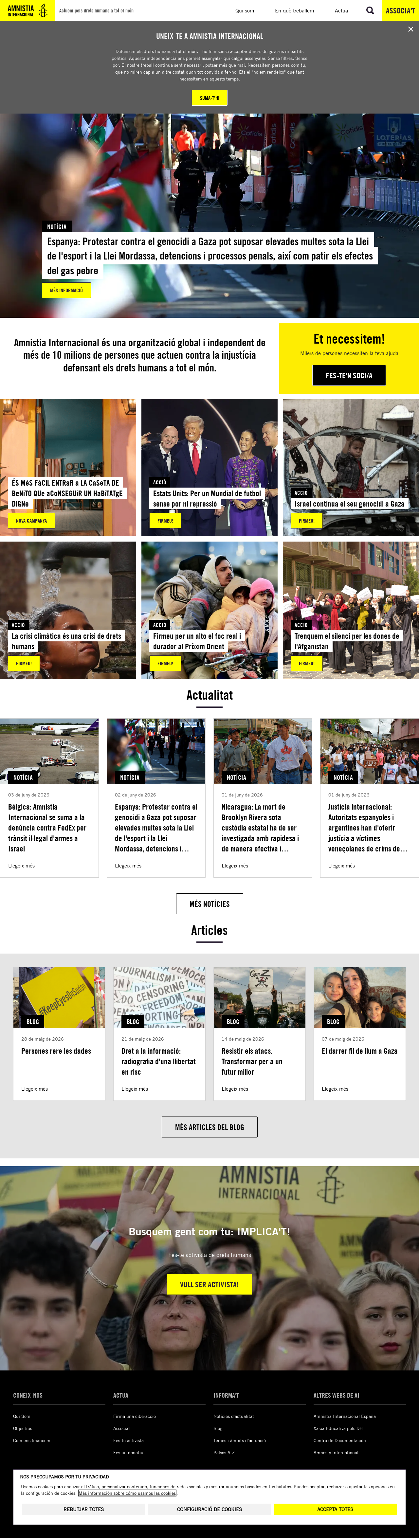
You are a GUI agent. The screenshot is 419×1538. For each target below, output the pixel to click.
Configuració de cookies (209, 1501)
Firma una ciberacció (134, 1416)
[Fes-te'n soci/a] (349, 375)
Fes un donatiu (128, 1452)
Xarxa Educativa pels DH (338, 1428)
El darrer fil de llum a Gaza (360, 1051)
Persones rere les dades (56, 1051)
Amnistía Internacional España (345, 1416)
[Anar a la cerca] (370, 10)
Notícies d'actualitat (233, 1416)
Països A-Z (224, 1452)
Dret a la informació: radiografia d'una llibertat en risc (158, 1061)
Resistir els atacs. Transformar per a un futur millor (252, 1061)
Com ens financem (31, 1440)
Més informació (66, 290)
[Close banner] (411, 29)
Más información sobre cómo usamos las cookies (127, 1485)
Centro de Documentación (340, 1440)
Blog (217, 1428)
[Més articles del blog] (210, 1127)
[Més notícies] (209, 903)
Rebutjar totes (84, 1501)
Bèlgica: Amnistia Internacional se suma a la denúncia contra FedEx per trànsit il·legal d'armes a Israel (47, 827)
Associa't (400, 10)
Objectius (22, 1428)
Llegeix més (21, 865)
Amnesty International (336, 1452)
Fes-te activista (128, 1440)
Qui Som (21, 1416)
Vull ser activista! (209, 1284)
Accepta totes (335, 1501)
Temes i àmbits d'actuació (239, 1440)
